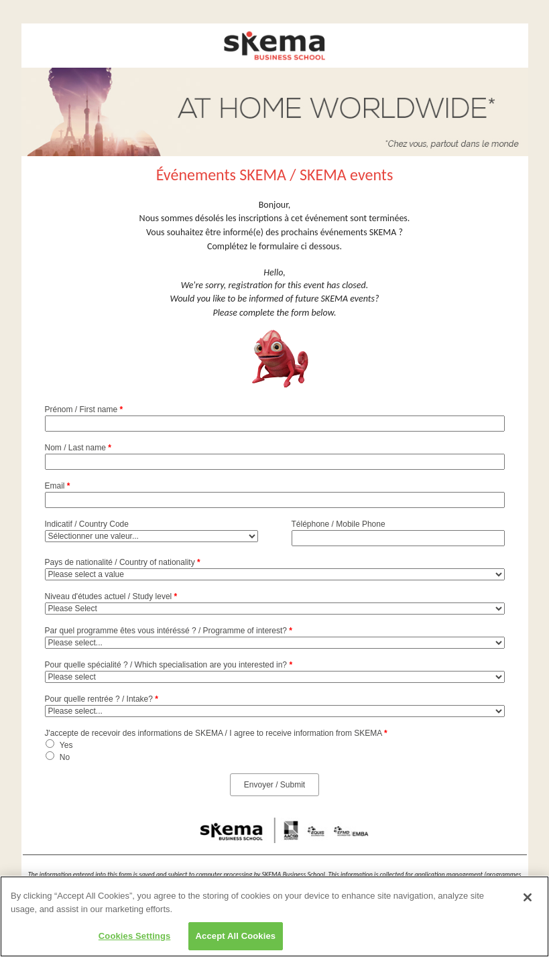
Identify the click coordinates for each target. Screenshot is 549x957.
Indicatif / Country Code (87, 524)
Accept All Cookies (236, 938)
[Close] (527, 899)
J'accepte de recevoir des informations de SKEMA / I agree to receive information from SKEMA (216, 733)
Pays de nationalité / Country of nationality (122, 562)
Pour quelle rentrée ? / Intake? (101, 699)
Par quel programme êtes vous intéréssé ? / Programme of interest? (169, 630)
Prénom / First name (84, 409)
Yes (66, 745)
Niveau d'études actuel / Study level (111, 596)
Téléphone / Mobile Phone (338, 524)
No (65, 757)
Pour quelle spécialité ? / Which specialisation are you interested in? (169, 664)
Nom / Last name (78, 447)
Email (57, 486)
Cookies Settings (135, 938)
